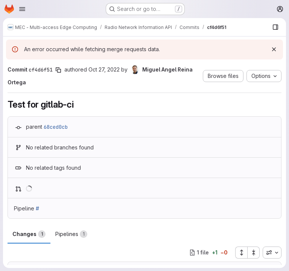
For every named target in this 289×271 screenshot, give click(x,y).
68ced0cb (56, 126)
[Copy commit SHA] (58, 70)
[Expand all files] (241, 253)
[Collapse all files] (254, 253)
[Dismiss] (273, 49)
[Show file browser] (275, 27)
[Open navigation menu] (22, 9)
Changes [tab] (29, 234)
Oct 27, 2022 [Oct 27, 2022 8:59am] (104, 69)
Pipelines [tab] (71, 234)
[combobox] (272, 253)
